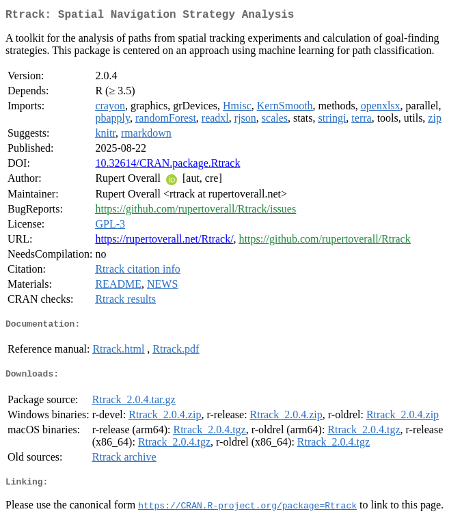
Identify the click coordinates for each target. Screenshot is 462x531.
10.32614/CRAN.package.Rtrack (167, 166)
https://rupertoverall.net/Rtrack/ (164, 241)
